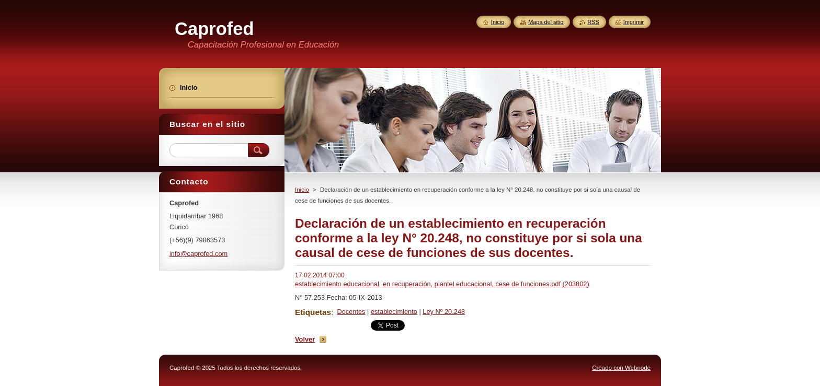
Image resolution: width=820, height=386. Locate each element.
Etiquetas (313, 312)
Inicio (302, 189)
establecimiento (394, 311)
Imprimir (633, 22)
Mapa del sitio (545, 22)
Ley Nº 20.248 (444, 311)
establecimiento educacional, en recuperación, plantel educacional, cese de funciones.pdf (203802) (442, 284)
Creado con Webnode (621, 368)
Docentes (351, 311)
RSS (593, 22)
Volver (305, 339)
